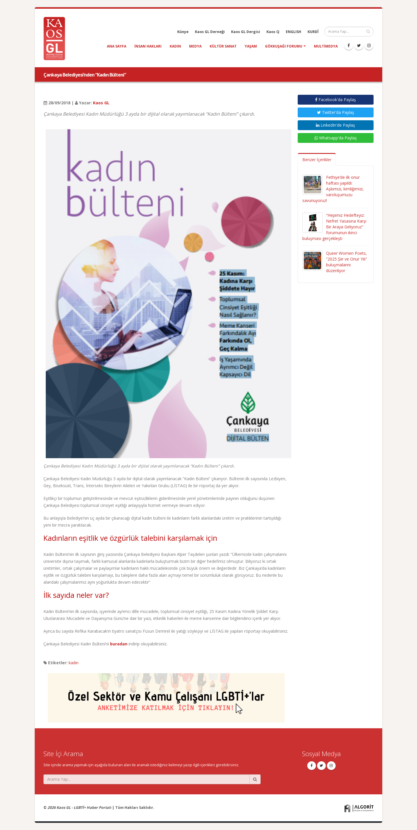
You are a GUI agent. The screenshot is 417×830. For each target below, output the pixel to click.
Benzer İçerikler (316, 159)
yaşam (251, 46)
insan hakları (148, 46)
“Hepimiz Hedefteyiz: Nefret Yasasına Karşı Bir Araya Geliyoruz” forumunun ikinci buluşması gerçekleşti (334, 226)
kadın (175, 46)
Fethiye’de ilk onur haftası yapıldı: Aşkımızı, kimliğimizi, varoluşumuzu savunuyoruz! (333, 188)
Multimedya (326, 46)
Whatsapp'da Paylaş (335, 138)
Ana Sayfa (116, 46)
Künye (183, 31)
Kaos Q (272, 31)
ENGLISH (293, 31)
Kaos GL (101, 102)
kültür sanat (223, 46)
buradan (118, 644)
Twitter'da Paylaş (335, 112)
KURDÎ (313, 31)
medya (195, 46)
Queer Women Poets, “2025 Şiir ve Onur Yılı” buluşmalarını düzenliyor (346, 261)
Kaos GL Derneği (210, 31)
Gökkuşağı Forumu (283, 46)
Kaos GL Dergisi (245, 31)
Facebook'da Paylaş (335, 99)
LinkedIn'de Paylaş (335, 125)
